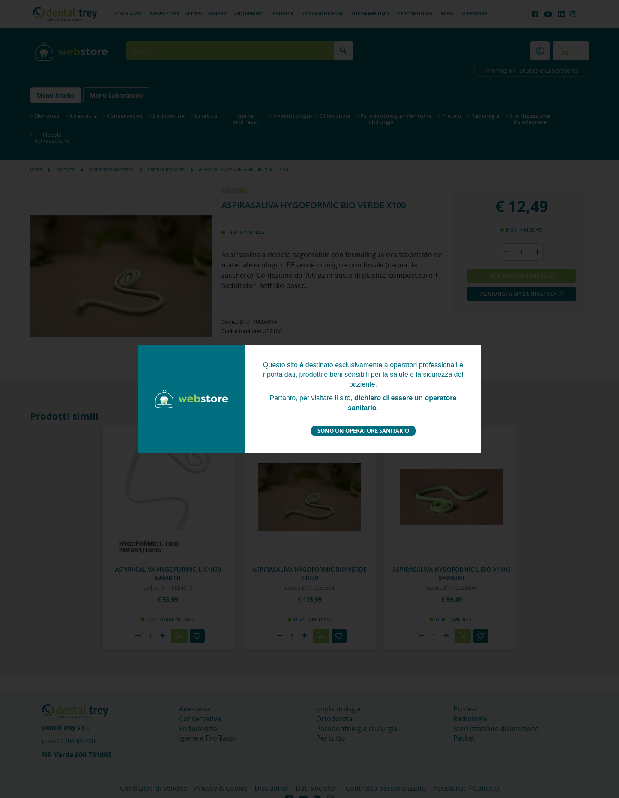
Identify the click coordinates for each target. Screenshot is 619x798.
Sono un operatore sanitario (363, 431)
